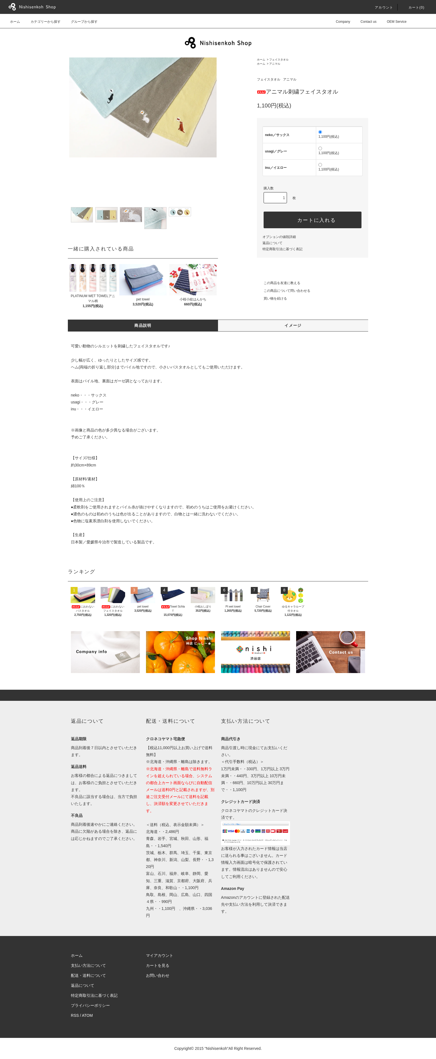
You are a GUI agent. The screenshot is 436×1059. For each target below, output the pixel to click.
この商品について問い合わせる (283, 291)
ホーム (15, 22)
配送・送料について (88, 975)
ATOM (87, 1015)
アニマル (274, 63)
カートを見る (157, 965)
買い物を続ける (272, 298)
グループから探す (81, 22)
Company (339, 22)
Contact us (365, 22)
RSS (75, 1015)
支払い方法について (88, 965)
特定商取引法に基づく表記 (282, 249)
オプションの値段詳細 (279, 237)
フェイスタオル (279, 59)
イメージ (293, 325)
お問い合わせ (157, 975)
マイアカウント (159, 955)
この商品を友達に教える (278, 283)
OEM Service (393, 22)
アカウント (380, 7)
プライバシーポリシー (90, 1005)
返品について (272, 243)
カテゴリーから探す (42, 22)
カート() (413, 7)
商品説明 (143, 325)
